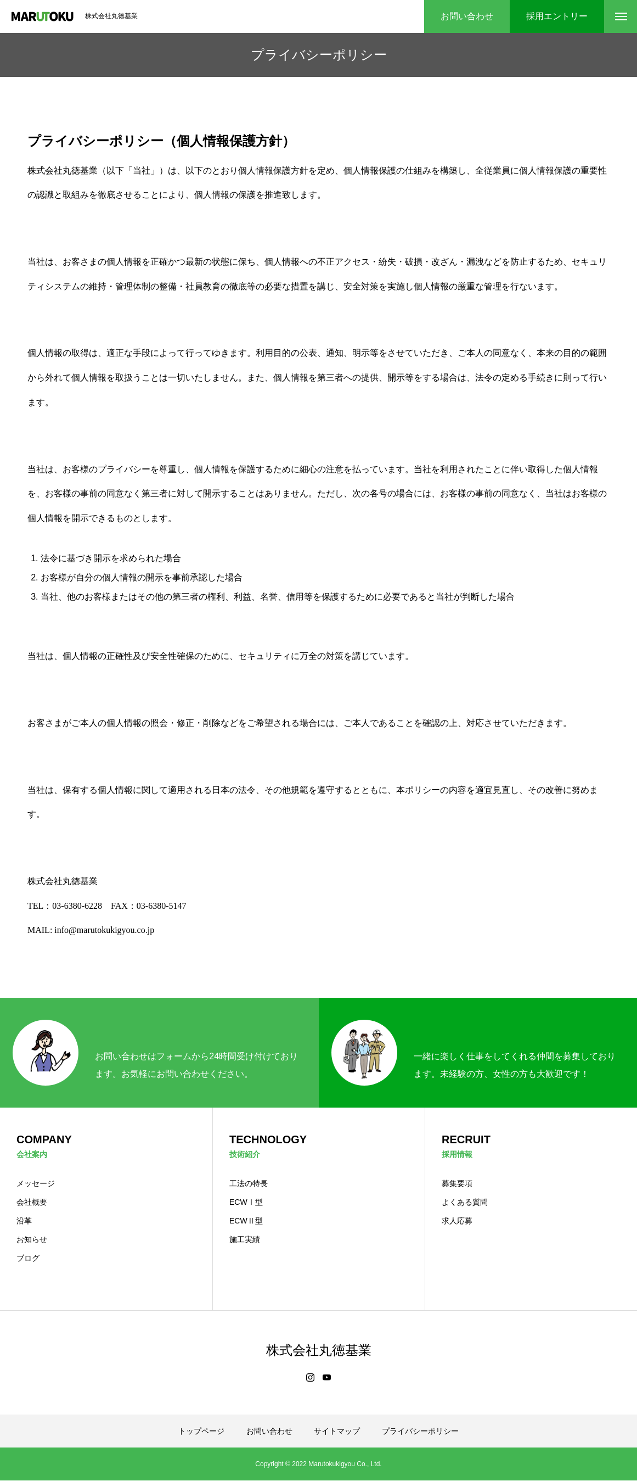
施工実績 (244, 1240)
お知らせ (31, 1240)
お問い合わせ (269, 1431)
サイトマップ (337, 1431)
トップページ (201, 1431)
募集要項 (457, 1184)
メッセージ (35, 1184)
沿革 (24, 1221)
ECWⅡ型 (246, 1221)
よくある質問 (465, 1202)
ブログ (28, 1258)
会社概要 (31, 1202)
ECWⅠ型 (246, 1202)
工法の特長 (248, 1184)
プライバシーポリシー (420, 1431)
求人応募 (457, 1221)
